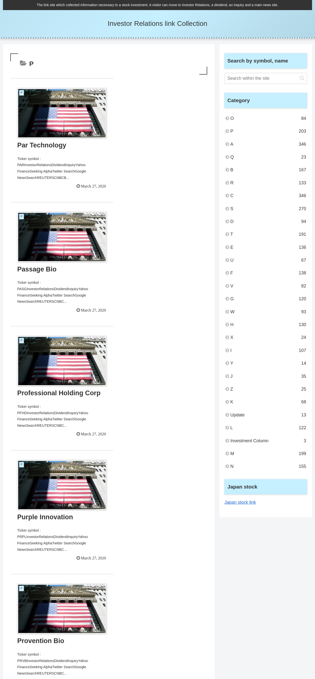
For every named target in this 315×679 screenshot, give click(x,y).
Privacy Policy (253, 659)
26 (122, 600)
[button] (302, 78)
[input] (265, 78)
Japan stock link (240, 502)
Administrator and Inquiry (288, 659)
